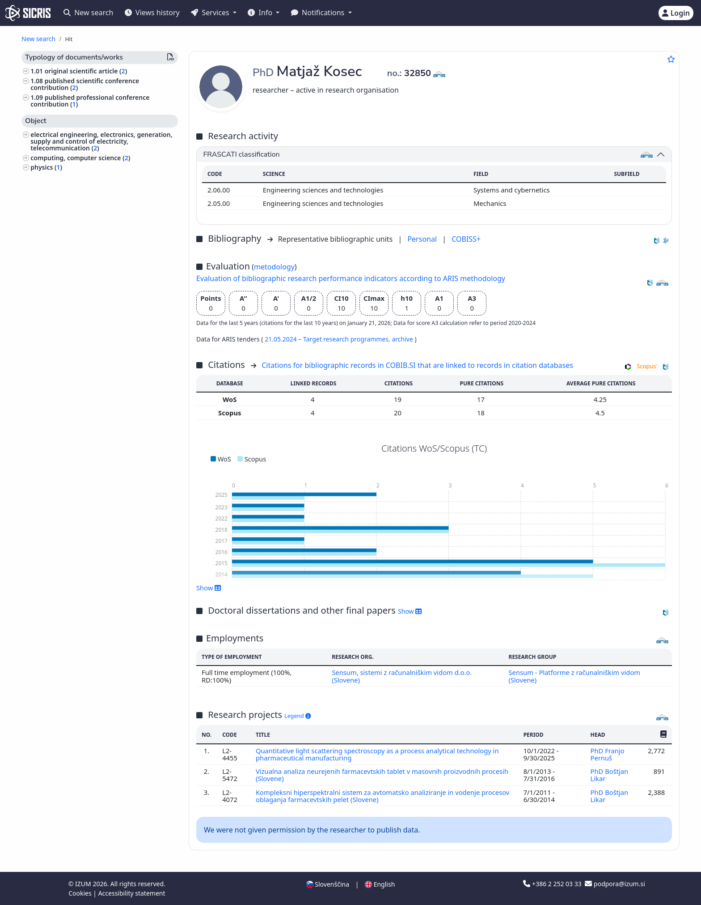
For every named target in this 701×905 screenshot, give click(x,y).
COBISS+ (466, 239)
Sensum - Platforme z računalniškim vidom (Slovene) (574, 676)
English (380, 884)
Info (261, 12)
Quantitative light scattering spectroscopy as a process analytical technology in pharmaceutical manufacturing (378, 754)
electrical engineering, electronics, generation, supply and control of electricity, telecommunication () (101, 141)
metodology (274, 267)
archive (403, 339)
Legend (297, 716)
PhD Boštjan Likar (609, 775)
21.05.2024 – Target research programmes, (328, 339)
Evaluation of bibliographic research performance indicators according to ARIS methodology (350, 278)
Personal (423, 239)
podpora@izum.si (615, 883)
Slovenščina (327, 884)
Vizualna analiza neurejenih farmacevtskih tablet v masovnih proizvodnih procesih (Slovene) (382, 775)
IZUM (84, 883)
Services (211, 12)
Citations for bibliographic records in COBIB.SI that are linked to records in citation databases (417, 365)
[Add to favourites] (671, 59)
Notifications (318, 12)
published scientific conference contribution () (84, 84)
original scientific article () (86, 71)
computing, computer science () (80, 158)
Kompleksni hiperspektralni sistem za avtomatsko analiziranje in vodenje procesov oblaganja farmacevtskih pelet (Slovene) (383, 796)
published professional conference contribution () (89, 100)
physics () (46, 167)
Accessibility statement (131, 893)
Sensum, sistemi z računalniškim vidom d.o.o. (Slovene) (401, 676)
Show (208, 587)
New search (88, 12)
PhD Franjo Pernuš (607, 754)
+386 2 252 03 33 (553, 883)
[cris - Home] (28, 13)
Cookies (80, 893)
